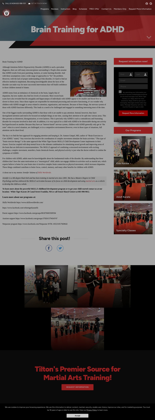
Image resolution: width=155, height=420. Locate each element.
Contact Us (106, 9)
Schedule (83, 9)
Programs (44, 9)
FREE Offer (94, 9)
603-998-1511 (21, 3)
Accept (77, 416)
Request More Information (140, 9)
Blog (74, 9)
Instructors (65, 9)
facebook (146, 3)
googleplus (150, 3)
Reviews (54, 9)
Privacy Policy (92, 410)
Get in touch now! (39, 3)
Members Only (120, 9)
